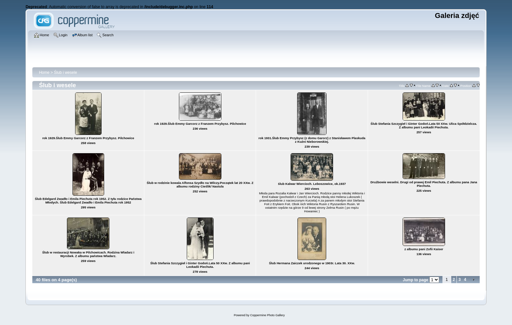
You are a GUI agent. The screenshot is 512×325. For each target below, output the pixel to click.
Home (44, 72)
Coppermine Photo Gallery (267, 315)
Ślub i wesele (65, 72)
